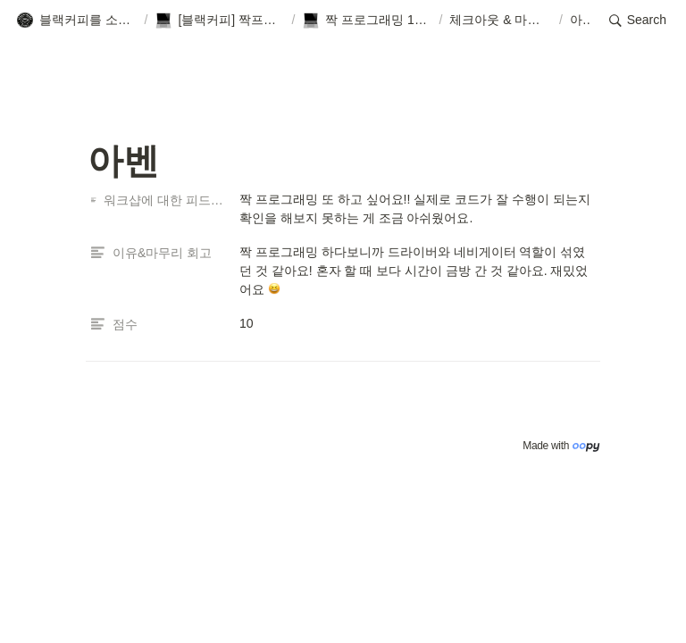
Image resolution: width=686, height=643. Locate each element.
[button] (77, 20)
